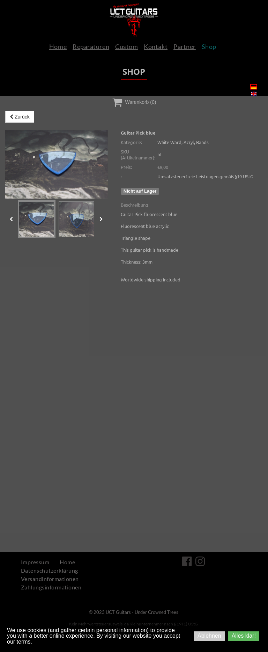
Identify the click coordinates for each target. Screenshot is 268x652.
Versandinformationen (50, 578)
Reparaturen (91, 46)
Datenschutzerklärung (49, 570)
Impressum (35, 562)
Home (58, 46)
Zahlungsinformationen (51, 587)
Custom (126, 46)
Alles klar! (244, 636)
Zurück (20, 117)
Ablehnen (209, 636)
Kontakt (156, 46)
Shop (209, 46)
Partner (184, 46)
